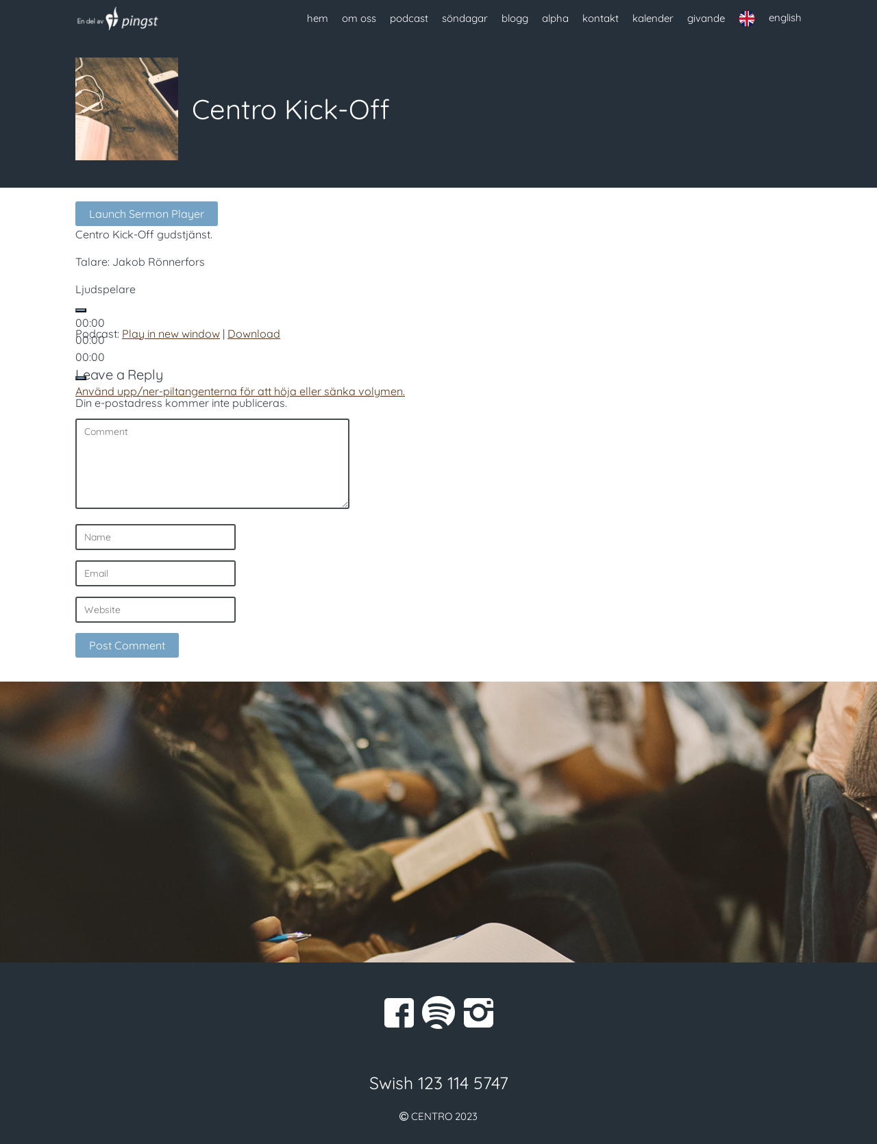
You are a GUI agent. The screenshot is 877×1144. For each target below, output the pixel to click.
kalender (653, 18)
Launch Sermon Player (146, 214)
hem (317, 18)
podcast (409, 18)
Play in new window (171, 333)
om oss (359, 18)
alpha (555, 18)
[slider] (240, 391)
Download (253, 333)
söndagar (465, 18)
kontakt (600, 18)
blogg (515, 18)
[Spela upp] (80, 310)
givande (706, 18)
